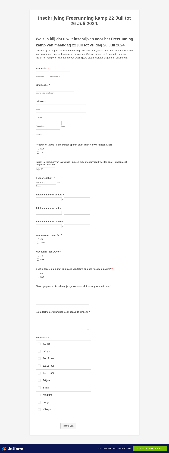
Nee (42, 148)
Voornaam (40, 76)
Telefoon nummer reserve (50, 221)
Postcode (39, 135)
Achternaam (54, 76)
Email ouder (43, 85)
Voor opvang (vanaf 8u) (49, 235)
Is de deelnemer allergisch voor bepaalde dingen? (63, 312)
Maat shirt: (42, 337)
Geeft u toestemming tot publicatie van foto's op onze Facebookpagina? (74, 269)
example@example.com (45, 93)
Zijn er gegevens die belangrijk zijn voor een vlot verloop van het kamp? (74, 286)
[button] (58, 182)
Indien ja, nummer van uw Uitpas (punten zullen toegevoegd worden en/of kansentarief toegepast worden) (81, 163)
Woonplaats (40, 126)
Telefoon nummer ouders (50, 194)
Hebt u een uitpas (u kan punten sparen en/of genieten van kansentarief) (74, 144)
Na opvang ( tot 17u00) (48, 251)
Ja (41, 152)
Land (63, 126)
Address (41, 101)
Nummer (39, 118)
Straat (38, 109)
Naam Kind (42, 68)
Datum (38, 186)
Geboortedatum (45, 178)
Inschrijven (68, 426)
